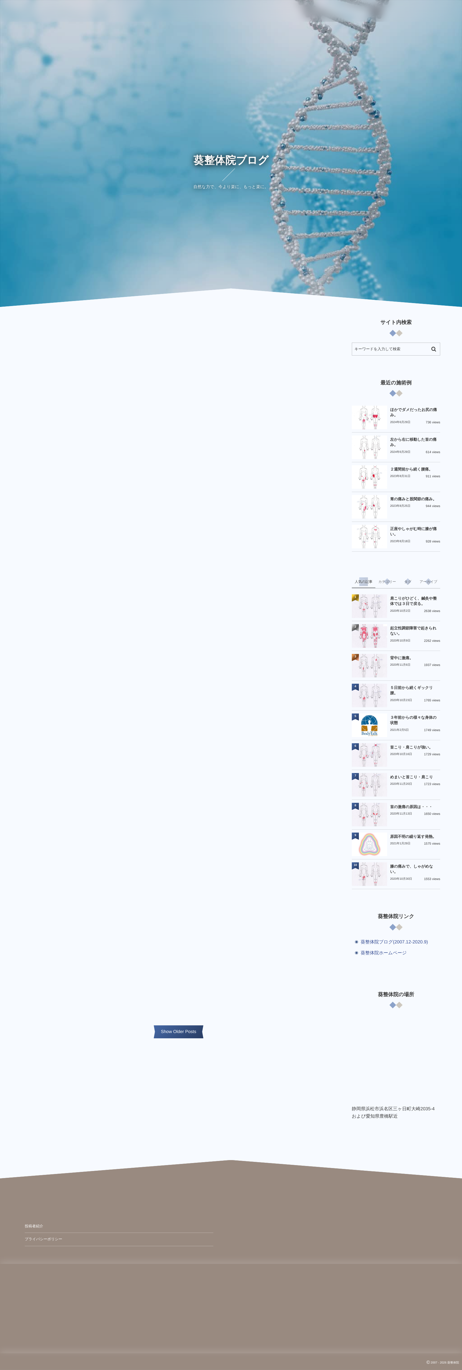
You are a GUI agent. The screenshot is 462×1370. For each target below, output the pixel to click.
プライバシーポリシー (43, 1239)
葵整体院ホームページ (384, 952)
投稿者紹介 (34, 1226)
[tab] (363, 581)
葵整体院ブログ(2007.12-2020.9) (394, 942)
